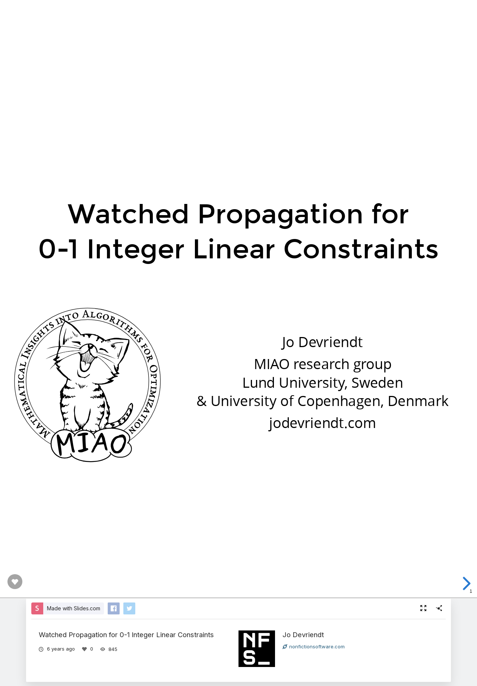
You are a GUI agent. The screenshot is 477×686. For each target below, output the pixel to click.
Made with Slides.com (73, 608)
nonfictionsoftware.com (313, 646)
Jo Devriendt (303, 634)
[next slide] (465, 583)
